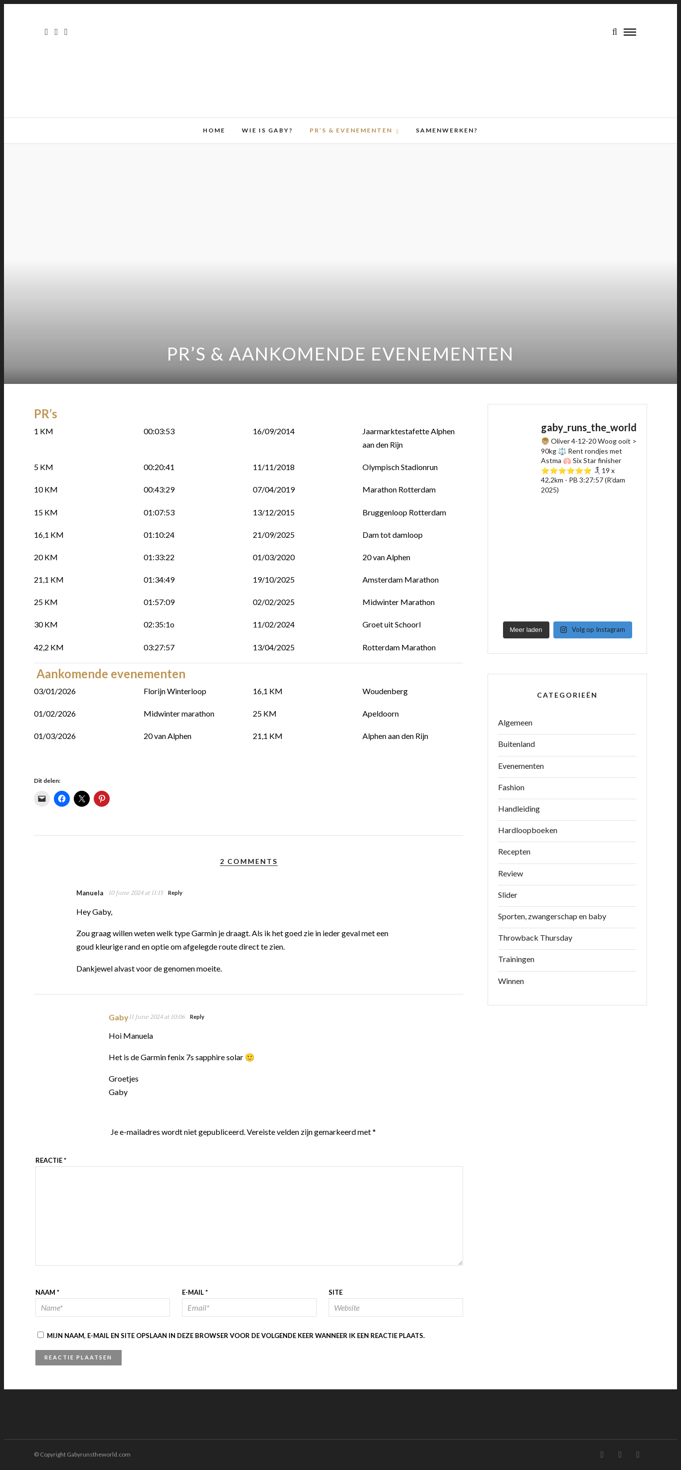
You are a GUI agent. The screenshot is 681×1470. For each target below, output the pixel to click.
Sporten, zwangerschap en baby (552, 916)
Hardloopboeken (527, 830)
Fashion (511, 787)
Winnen (511, 980)
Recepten (514, 851)
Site (335, 1292)
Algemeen (515, 722)
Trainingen (516, 959)
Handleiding (519, 808)
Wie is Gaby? (267, 130)
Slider (507, 894)
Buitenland (516, 743)
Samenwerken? (447, 130)
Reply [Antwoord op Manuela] (175, 892)
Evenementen (521, 765)
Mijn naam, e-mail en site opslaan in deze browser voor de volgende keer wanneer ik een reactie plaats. (236, 1336)
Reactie (50, 1160)
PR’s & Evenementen (351, 130)
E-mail (195, 1292)
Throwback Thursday (535, 937)
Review (510, 873)
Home (214, 130)
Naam (47, 1292)
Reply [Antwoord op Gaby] (197, 1016)
